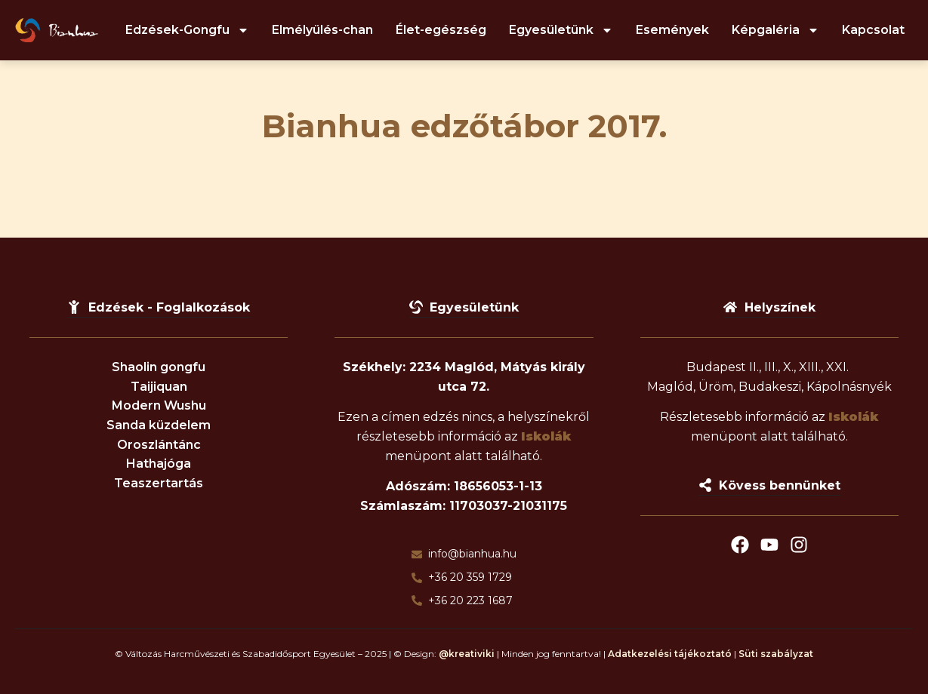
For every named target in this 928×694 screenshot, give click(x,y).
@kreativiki (467, 653)
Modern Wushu (159, 405)
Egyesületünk (561, 30)
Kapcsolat (873, 30)
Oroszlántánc (159, 445)
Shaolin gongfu (158, 367)
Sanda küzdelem (158, 425)
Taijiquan (159, 386)
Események (672, 30)
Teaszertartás (158, 483)
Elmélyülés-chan (322, 30)
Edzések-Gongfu (187, 30)
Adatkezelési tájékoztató (670, 653)
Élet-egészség (441, 30)
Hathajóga (158, 463)
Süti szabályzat (775, 653)
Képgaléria (775, 30)
